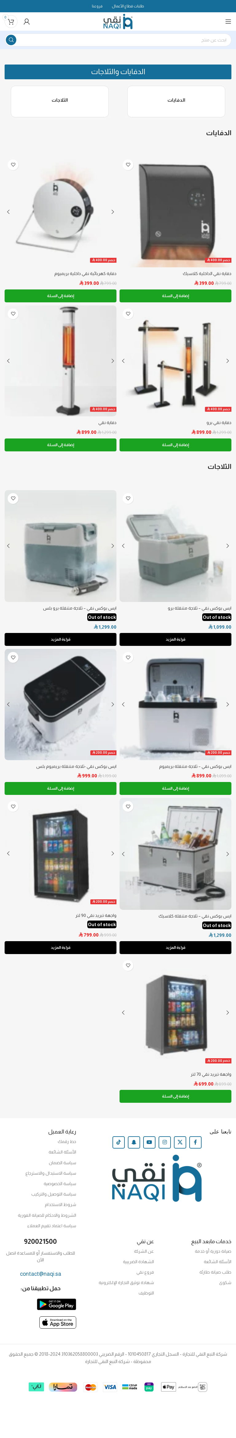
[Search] (118, 39)
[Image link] (56, 1307)
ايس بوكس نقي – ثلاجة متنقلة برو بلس (79, 610)
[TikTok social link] (118, 1146)
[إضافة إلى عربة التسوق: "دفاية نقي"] (60, 447)
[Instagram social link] (165, 1146)
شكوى (225, 1286)
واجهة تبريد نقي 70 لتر (210, 1077)
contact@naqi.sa (40, 1278)
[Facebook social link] (195, 1146)
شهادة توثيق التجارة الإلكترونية (126, 1286)
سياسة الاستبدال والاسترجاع (51, 1176)
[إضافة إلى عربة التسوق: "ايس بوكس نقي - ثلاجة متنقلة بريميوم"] (175, 791)
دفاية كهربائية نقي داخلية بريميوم (85, 275)
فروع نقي (145, 1275)
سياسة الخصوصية (60, 1187)
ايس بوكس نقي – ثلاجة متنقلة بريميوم (194, 769)
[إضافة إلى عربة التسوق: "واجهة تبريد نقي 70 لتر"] (175, 1100)
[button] (118, 73)
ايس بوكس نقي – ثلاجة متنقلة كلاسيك (193, 919)
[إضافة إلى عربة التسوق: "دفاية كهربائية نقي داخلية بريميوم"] (60, 298)
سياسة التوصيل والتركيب (53, 1197)
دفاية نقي (107, 425)
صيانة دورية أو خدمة (213, 1254)
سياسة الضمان (62, 1166)
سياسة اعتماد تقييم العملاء (51, 1229)
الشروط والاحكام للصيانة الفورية (47, 1218)
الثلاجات (59, 101)
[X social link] (180, 1146)
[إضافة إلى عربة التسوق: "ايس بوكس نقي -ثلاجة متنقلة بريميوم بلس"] (60, 791)
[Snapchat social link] (134, 1146)
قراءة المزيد (175, 642)
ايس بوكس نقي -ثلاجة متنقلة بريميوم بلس (75, 769)
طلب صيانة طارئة (215, 1275)
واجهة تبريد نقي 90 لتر (95, 918)
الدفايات (176, 101)
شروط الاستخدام (60, 1208)
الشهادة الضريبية (138, 1265)
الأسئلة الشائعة (62, 1155)
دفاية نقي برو (218, 425)
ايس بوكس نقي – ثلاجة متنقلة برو (199, 610)
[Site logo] (118, 21)
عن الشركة (144, 1254)
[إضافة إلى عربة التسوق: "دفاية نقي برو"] (175, 447)
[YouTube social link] (149, 1146)
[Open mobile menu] (228, 21)
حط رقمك (67, 1145)
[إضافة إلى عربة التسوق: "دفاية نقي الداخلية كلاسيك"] (175, 298)
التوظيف (146, 1297)
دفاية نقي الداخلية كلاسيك (206, 275)
